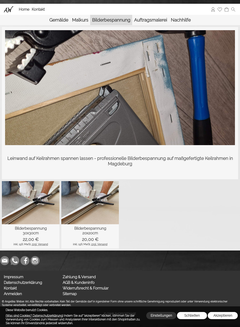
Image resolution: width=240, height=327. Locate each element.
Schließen (192, 315)
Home (24, 9)
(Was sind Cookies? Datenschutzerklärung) (34, 315)
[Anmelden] (213, 9)
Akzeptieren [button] (222, 315)
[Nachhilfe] (181, 20)
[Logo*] (8, 7)
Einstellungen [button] (161, 315)
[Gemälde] (58, 20)
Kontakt (38, 9)
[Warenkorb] (226, 9)
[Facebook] (25, 260)
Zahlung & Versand (79, 277)
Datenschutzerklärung (23, 282)
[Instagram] (35, 260)
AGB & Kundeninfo (78, 282)
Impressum (13, 277)
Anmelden (13, 294)
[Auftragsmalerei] (150, 20)
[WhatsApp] (15, 260)
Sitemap (70, 294)
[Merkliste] (219, 9)
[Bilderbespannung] (111, 20)
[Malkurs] (80, 20)
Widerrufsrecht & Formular (86, 288)
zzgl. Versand (40, 244)
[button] (233, 9)
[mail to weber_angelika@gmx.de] (4, 260)
